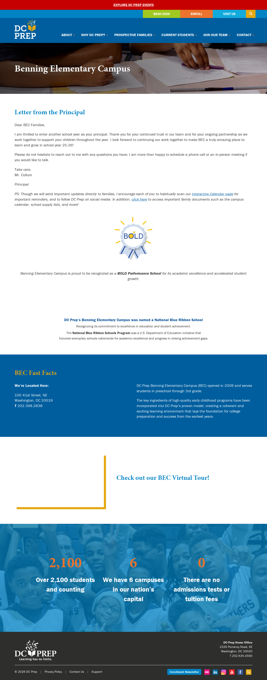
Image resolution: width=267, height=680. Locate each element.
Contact (245, 35)
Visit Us (229, 14)
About (68, 35)
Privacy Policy (53, 672)
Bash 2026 (161, 14)
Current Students (179, 35)
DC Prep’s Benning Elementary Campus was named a (133, 319)
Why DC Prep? (94, 35)
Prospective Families (134, 35)
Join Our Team (216, 35)
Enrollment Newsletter (184, 672)
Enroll (196, 14)
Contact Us (76, 672)
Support (97, 672)
